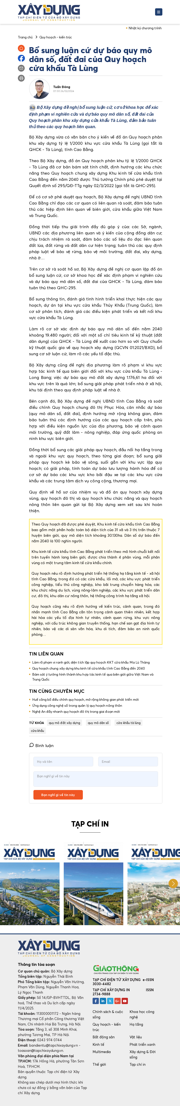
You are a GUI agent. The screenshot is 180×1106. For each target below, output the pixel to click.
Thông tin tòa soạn (36, 964)
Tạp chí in (138, 1064)
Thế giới (99, 1064)
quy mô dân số (98, 723)
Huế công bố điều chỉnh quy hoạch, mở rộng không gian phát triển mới (85, 699)
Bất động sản (104, 1037)
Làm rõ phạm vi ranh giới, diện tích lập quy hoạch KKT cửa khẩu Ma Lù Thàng (91, 662)
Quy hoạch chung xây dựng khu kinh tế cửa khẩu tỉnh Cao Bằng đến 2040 (88, 668)
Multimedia (102, 1052)
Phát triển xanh (143, 1044)
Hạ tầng (136, 1024)
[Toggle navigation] (158, 12)
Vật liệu (136, 1037)
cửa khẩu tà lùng (128, 723)
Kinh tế (98, 1044)
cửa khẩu (37, 730)
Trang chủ (25, 37)
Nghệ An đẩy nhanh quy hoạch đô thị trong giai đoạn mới (76, 711)
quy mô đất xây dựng (64, 723)
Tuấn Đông (61, 87)
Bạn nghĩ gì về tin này (58, 795)
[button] (173, 883)
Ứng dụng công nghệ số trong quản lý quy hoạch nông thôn (77, 705)
